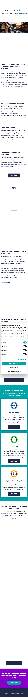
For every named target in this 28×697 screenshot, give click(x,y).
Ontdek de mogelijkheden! (14, 379)
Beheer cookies (19, 693)
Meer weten (14, 175)
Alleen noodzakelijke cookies (14, 371)
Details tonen (21, 359)
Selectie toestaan (14, 367)
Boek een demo (14, 682)
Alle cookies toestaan (14, 363)
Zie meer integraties (14, 663)
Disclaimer (13, 693)
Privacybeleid (7, 693)
